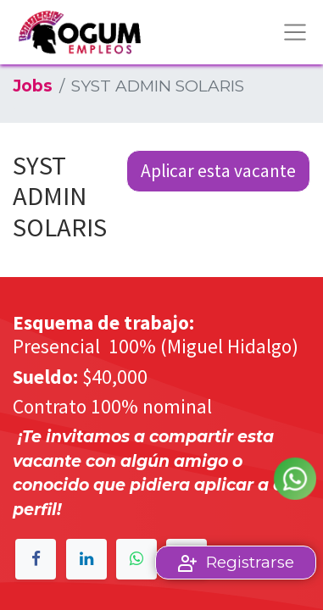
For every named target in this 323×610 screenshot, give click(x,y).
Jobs (33, 86)
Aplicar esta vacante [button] (218, 170)
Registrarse (250, 562)
